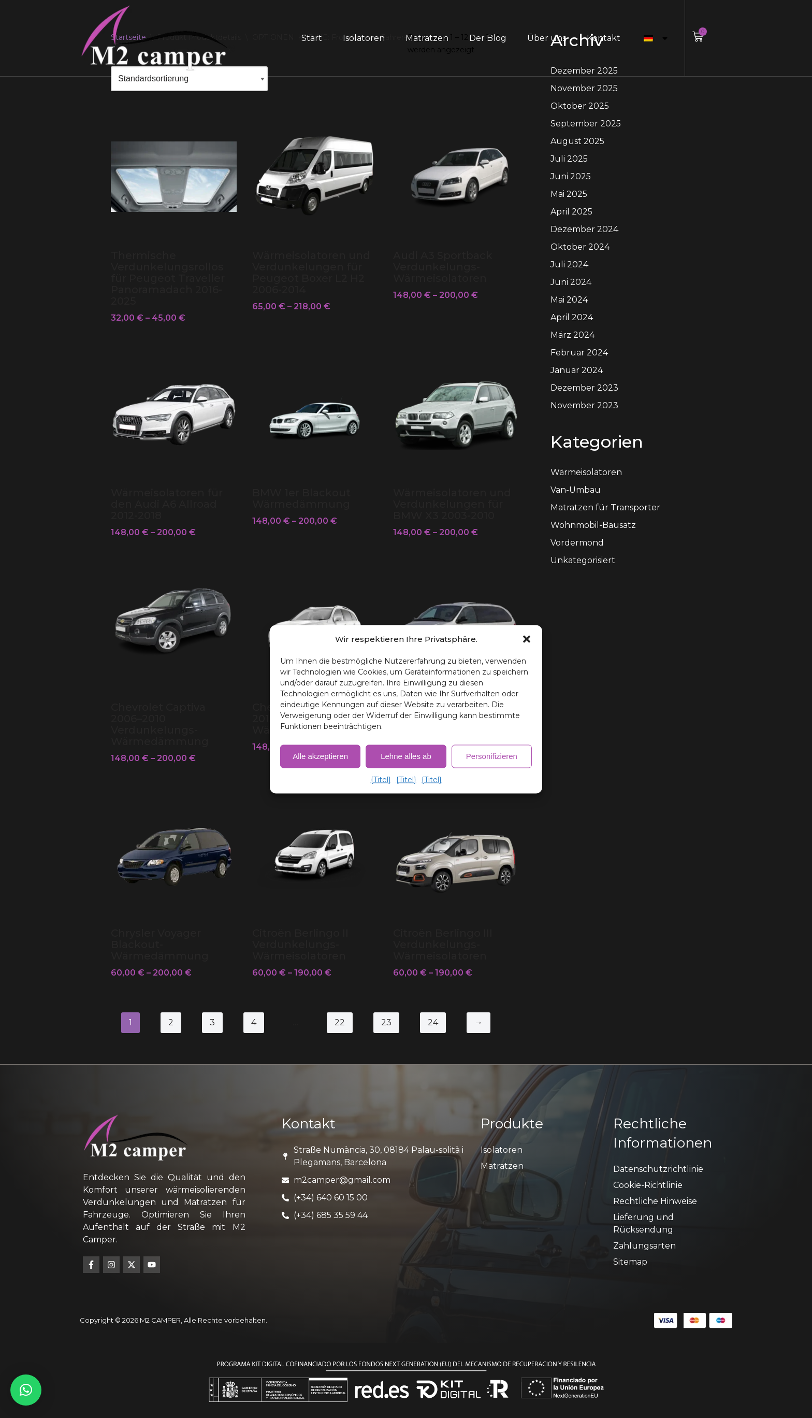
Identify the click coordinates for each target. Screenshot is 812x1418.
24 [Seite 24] (433, 1022)
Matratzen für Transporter (605, 507)
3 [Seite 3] (212, 1022)
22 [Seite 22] (340, 1022)
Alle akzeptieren (320, 756)
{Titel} (381, 779)
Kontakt (603, 38)
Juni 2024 (570, 282)
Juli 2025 (569, 159)
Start (311, 38)
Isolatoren (364, 38)
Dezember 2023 (584, 388)
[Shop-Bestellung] (189, 78)
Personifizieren (491, 756)
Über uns (546, 38)
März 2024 (572, 335)
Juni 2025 (570, 176)
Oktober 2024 (580, 247)
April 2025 (571, 212)
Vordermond (577, 543)
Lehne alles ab (406, 756)
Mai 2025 (568, 194)
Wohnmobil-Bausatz (593, 525)
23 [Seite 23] (386, 1022)
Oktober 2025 (579, 106)
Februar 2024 (579, 352)
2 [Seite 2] (170, 1022)
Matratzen (426, 38)
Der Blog (487, 38)
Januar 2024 (576, 370)
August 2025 (577, 141)
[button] (526, 639)
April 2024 (571, 317)
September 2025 (585, 123)
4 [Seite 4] (253, 1022)
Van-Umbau (575, 490)
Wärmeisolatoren (586, 472)
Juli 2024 (569, 264)
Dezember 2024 (584, 229)
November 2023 (584, 405)
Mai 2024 (569, 300)
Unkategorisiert (582, 560)
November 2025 (584, 88)
